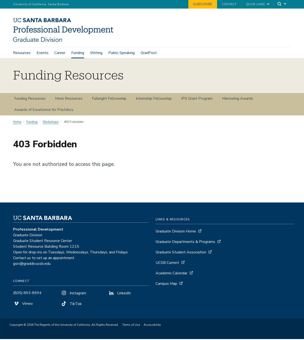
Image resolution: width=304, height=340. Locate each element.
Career (59, 52)
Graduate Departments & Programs (185, 242)
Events (42, 52)
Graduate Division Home (176, 232)
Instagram (73, 294)
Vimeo (23, 304)
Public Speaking (121, 52)
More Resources (68, 99)
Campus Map (166, 284)
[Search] (282, 4)
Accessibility (152, 326)
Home (17, 123)
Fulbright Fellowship (109, 99)
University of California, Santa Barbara (41, 4)
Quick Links (255, 4)
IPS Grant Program (197, 99)
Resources (22, 52)
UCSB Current (167, 263)
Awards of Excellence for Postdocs (43, 110)
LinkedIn (119, 294)
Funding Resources (30, 99)
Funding (77, 52)
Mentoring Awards (237, 99)
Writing (96, 52)
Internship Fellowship (154, 99)
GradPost (149, 52)
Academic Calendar (171, 274)
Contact (229, 4)
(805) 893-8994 (27, 293)
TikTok (71, 304)
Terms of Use (131, 326)
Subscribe (202, 4)
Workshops (51, 123)
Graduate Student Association (181, 253)
